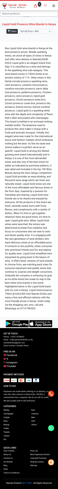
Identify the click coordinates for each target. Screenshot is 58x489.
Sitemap (33, 465)
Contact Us (8, 458)
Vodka (6, 428)
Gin (5, 439)
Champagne (8, 414)
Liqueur (7, 436)
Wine (6, 421)
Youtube (10, 366)
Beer (33, 417)
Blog (5, 465)
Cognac (7, 417)
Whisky (6, 410)
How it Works (9, 451)
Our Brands (8, 462)
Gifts (33, 421)
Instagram (10, 362)
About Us (7, 454)
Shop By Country (37, 462)
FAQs (6, 469)
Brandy (6, 425)
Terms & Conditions (12, 473)
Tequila (7, 432)
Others (34, 425)
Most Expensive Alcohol (40, 454)
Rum (33, 410)
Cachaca (35, 414)
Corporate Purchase (38, 458)
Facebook (10, 355)
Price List (34, 451)
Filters (12, 31)
